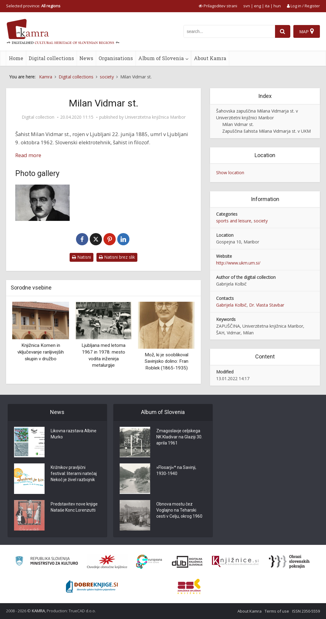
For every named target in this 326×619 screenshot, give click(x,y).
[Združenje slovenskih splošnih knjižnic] (235, 562)
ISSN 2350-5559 (306, 611)
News (86, 58)
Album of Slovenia (161, 58)
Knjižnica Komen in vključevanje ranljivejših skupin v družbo (40, 352)
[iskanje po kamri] (229, 31)
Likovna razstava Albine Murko (73, 434)
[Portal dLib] (187, 561)
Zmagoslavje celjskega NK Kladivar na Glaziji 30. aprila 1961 (179, 437)
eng (257, 6)
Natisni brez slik (117, 257)
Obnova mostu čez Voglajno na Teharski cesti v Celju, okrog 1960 (179, 510)
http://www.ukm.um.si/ (238, 263)
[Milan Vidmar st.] (42, 203)
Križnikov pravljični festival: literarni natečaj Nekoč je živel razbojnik (74, 474)
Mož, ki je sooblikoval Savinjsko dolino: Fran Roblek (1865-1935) (166, 361)
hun (277, 6)
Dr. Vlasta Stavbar (266, 305)
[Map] (306, 31)
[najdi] (282, 31)
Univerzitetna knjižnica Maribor (155, 117)
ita (267, 6)
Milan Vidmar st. (238, 124)
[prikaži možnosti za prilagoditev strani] (218, 6)
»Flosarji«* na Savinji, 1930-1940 (176, 471)
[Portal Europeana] (149, 562)
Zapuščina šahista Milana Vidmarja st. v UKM (266, 131)
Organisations (116, 58)
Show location (230, 172)
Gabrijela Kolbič (231, 305)
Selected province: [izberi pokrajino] (33, 6)
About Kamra (210, 58)
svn (246, 6)
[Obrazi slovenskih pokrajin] (289, 561)
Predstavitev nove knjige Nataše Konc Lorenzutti (74, 507)
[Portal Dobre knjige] (92, 586)
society (261, 221)
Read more (28, 155)
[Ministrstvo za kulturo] (46, 561)
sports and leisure (233, 221)
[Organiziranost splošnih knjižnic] (107, 561)
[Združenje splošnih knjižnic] (189, 586)
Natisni (81, 257)
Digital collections (51, 58)
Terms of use (277, 611)
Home (16, 58)
